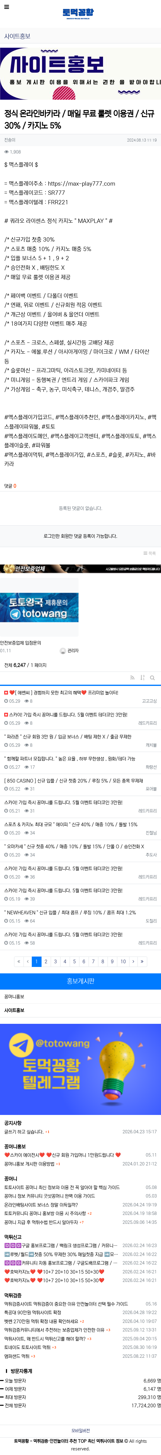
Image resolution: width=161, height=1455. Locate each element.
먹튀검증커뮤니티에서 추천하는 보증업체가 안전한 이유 (54, 1330)
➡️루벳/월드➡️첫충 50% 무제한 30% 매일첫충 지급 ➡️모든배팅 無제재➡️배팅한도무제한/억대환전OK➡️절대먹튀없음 (62, 1254)
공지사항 (12, 1123)
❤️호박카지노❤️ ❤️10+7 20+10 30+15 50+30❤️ (54, 1272)
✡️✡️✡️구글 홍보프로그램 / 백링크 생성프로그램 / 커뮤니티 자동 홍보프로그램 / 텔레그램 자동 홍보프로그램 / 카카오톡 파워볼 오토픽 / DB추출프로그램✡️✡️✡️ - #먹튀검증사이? (62, 1245)
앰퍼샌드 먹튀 (16, 1356)
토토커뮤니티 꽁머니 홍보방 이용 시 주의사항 (45, 1213)
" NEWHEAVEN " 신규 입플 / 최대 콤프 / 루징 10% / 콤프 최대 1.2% (70, 912)
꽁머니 (10, 1179)
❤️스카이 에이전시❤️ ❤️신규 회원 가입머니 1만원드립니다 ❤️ (62, 1155)
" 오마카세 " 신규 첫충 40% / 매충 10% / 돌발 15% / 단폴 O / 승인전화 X (74, 846)
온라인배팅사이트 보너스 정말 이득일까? (41, 1205)
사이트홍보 (14, 1010)
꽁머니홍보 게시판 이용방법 (29, 1164)
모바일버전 (80, 1430)
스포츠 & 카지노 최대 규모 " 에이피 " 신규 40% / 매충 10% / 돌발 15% (70, 824)
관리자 (69, 650)
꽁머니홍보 (14, 996)
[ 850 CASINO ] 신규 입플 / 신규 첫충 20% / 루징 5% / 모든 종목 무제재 (73, 780)
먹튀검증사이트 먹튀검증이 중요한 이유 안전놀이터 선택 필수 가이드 (66, 1304)
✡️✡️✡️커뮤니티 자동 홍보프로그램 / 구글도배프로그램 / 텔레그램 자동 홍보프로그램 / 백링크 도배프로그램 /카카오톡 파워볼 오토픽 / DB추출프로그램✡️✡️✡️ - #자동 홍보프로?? (62, 1263)
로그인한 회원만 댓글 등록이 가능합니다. (80, 536)
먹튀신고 (12, 1237)
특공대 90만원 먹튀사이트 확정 (32, 1312)
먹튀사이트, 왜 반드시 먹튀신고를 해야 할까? (45, 1339)
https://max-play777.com (81, 184)
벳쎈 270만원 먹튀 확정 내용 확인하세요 (41, 1321)
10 (123, 961)
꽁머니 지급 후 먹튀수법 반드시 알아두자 (41, 1222)
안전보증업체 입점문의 (20, 643)
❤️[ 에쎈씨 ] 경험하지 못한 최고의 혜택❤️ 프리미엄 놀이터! (61, 692)
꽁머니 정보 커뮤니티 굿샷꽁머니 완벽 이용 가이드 (49, 1196)
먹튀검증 (12, 1295)
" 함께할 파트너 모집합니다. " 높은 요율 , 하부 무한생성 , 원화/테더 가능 (69, 758)
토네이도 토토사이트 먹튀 (27, 1347)
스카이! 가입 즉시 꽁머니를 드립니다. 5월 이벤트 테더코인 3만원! (65, 714)
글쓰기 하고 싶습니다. (24, 1132)
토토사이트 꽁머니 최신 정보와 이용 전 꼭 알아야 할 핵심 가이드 (62, 1187)
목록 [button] (150, 553)
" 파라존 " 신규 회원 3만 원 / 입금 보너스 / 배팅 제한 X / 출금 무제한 (67, 736)
